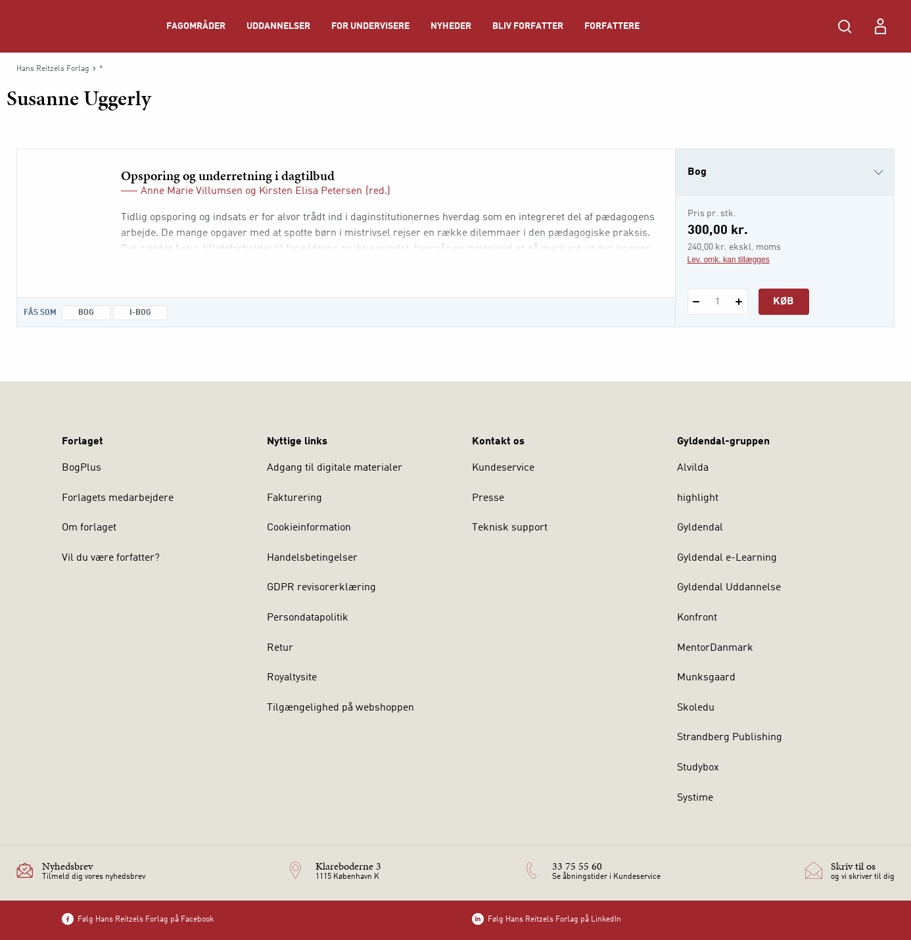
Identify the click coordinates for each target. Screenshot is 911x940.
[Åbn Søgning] (844, 26)
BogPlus (81, 468)
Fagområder (195, 26)
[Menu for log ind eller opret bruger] (880, 26)
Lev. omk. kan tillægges (729, 259)
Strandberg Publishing (729, 737)
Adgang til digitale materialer (334, 468)
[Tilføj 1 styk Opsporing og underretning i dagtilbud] (739, 301)
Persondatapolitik (307, 618)
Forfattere (612, 26)
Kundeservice (503, 468)
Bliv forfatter (527, 26)
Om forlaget (89, 528)
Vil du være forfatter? (111, 558)
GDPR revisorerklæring (321, 587)
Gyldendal (700, 528)
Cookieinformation (309, 528)
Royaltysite (292, 677)
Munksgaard (706, 677)
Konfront (697, 618)
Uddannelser (278, 26)
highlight (697, 498)
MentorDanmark (715, 648)
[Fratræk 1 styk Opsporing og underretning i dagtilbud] (696, 301)
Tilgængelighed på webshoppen (340, 708)
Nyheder (451, 26)
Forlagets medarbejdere (118, 498)
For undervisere (370, 26)
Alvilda (693, 468)
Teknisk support (510, 528)
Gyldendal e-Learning (727, 558)
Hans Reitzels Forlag (52, 69)
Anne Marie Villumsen (192, 191)
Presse (488, 498)
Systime (695, 798)
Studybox (698, 768)
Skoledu (695, 708)
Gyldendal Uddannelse (729, 587)
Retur (280, 648)
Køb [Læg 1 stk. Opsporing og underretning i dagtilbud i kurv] (783, 301)
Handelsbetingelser (312, 558)
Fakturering (294, 498)
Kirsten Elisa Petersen (310, 191)
